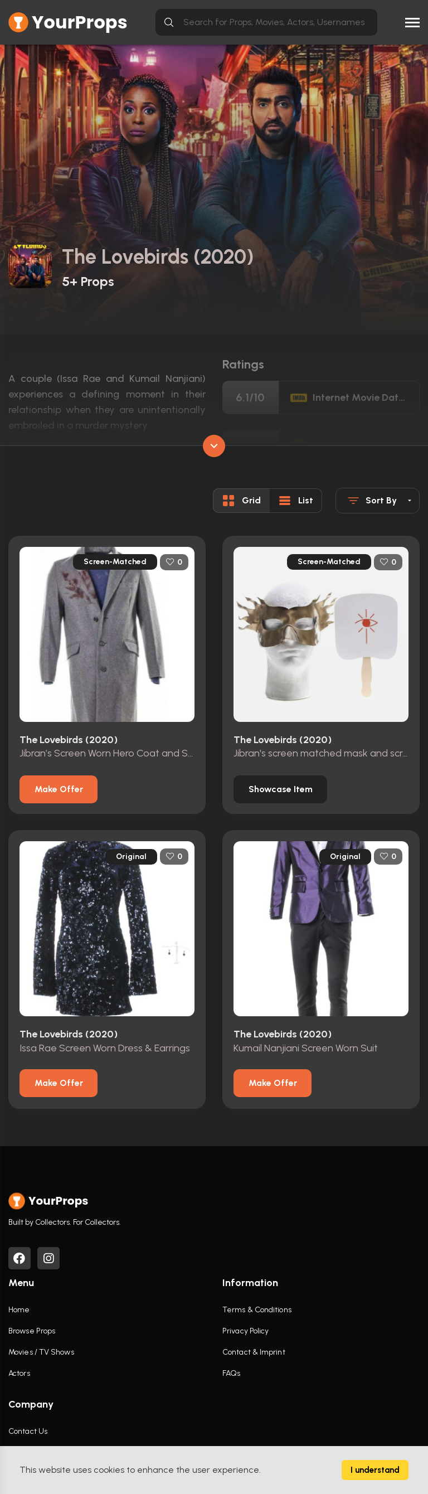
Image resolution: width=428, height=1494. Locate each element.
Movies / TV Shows (41, 1352)
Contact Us (27, 1431)
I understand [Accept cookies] (375, 1470)
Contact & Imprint (253, 1352)
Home (19, 1309)
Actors (19, 1373)
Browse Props (31, 1331)
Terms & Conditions (256, 1309)
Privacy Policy (245, 1331)
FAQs (231, 1373)
